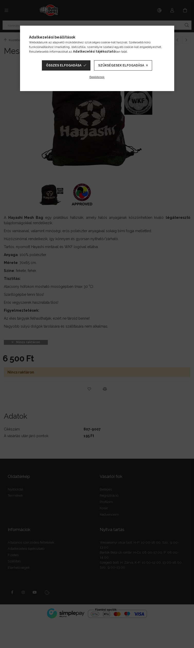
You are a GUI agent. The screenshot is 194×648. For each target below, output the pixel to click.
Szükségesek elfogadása (121, 65)
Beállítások (97, 77)
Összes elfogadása (63, 65)
